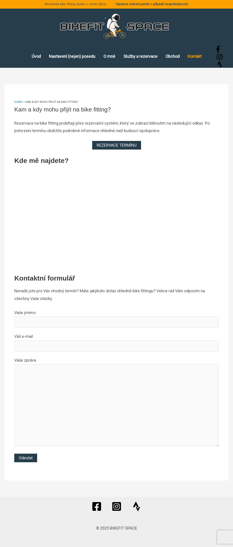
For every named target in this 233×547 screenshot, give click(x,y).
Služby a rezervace (140, 56)
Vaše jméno (116, 319)
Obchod (173, 56)
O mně (109, 56)
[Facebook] (218, 49)
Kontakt (195, 56)
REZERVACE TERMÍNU (117, 145)
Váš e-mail (116, 342)
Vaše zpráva (116, 403)
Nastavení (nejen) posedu (72, 56)
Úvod (36, 56)
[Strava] (219, 64)
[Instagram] (219, 56)
